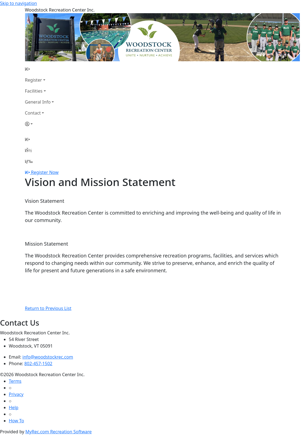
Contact (33, 113)
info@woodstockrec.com (48, 357)
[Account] (39, 123)
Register (33, 80)
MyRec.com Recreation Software (58, 432)
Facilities (34, 91)
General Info (38, 102)
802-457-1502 (38, 363)
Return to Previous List (48, 308)
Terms (15, 381)
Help (13, 407)
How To (16, 421)
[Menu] (29, 161)
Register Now (45, 172)
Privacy (16, 394)
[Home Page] (39, 68)
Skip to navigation (18, 3)
